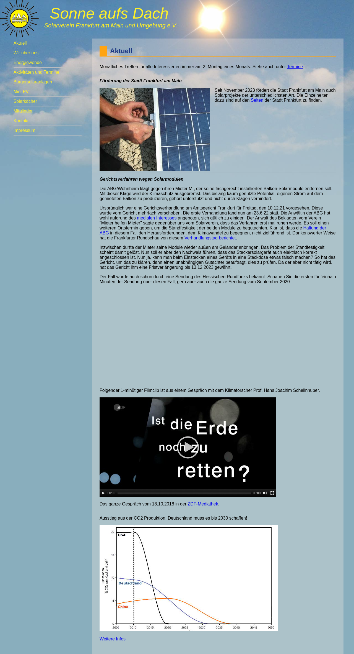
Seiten (257, 100)
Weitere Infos (113, 639)
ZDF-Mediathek (203, 504)
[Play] (103, 493)
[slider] (184, 493)
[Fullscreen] (272, 493)
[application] (188, 447)
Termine (295, 66)
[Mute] (265, 493)
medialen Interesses (156, 218)
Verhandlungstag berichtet (210, 238)
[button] (188, 447)
